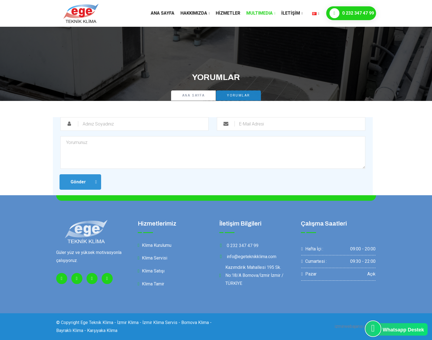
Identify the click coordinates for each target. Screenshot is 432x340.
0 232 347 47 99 (352, 13)
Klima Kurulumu (154, 245)
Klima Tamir (151, 284)
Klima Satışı (151, 271)
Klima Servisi (152, 258)
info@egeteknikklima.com (247, 256)
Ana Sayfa (162, 13)
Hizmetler (228, 13)
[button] (315, 13)
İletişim (290, 13)
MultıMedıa (259, 13)
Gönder (78, 181)
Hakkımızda (193, 13)
